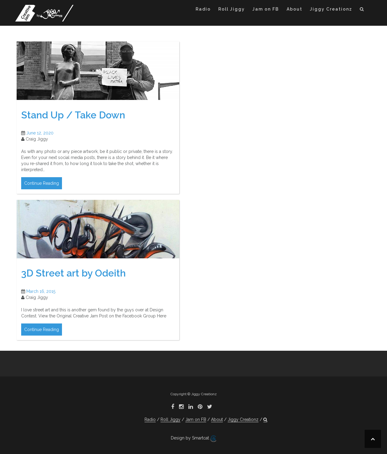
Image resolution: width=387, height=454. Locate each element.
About (294, 9)
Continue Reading (41, 183)
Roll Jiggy (231, 9)
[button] (362, 10)
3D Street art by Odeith (73, 273)
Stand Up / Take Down (73, 115)
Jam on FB (265, 9)
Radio (203, 9)
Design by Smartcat (193, 438)
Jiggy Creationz (331, 9)
